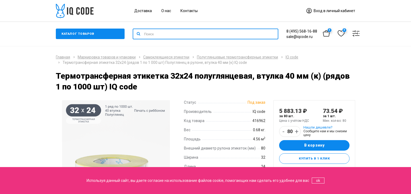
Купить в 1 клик (314, 159)
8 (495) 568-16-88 (301, 31)
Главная (63, 57)
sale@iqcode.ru (299, 36)
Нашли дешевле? (318, 127)
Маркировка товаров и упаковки (107, 57)
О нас (166, 11)
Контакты (189, 11)
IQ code (292, 57)
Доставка (143, 11)
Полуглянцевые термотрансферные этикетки (237, 57)
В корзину (314, 145)
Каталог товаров (78, 34)
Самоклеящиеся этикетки (166, 57)
